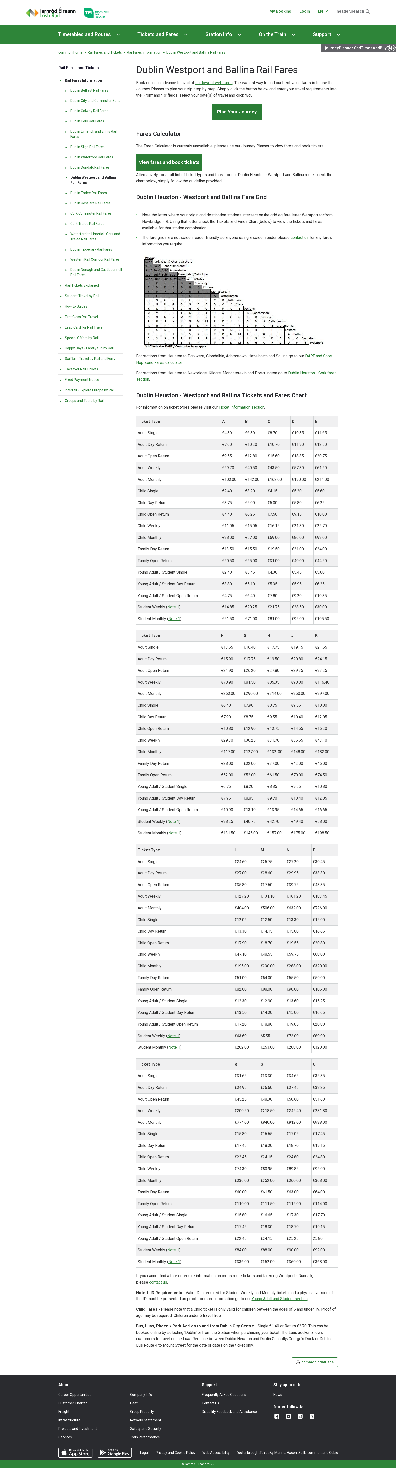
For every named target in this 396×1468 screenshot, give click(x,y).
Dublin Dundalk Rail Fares (87, 167)
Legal (144, 1453)
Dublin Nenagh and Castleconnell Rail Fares (93, 272)
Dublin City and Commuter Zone (93, 101)
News (277, 1395)
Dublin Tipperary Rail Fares (88, 249)
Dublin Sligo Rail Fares (85, 147)
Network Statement (145, 1420)
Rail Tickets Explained (79, 285)
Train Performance (145, 1437)
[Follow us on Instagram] (301, 1416)
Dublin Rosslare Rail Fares (88, 203)
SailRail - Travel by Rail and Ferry (87, 359)
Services (65, 1437)
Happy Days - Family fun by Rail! (86, 348)
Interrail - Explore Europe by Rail (86, 390)
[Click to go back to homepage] (51, 12)
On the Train (272, 34)
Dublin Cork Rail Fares (84, 121)
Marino (279, 1453)
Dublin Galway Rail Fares (86, 111)
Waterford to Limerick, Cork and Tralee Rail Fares (92, 236)
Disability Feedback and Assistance (229, 1412)
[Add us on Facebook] (277, 1416)
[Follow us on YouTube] (289, 1416)
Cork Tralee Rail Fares (84, 224)
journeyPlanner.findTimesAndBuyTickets (360, 48)
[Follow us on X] (313, 1416)
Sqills (302, 1453)
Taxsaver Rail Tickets (78, 369)
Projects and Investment (77, 1429)
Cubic (333, 1453)
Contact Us (210, 1403)
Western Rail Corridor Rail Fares (92, 259)
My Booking (280, 11)
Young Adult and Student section (280, 1298)
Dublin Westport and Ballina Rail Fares (90, 180)
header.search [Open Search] (350, 11)
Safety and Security (145, 1429)
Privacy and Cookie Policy (175, 1453)
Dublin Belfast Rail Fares (86, 90)
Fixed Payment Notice (79, 380)
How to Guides (73, 306)
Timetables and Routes (84, 34)
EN (320, 11)
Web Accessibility (216, 1453)
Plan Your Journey (237, 112)
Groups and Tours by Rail (81, 401)
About (64, 1384)
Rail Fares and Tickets (105, 52)
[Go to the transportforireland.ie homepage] (94, 13)
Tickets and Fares (158, 34)
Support (322, 34)
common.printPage (315, 1362)
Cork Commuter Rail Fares (88, 213)
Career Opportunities (74, 1395)
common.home (70, 52)
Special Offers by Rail (79, 338)
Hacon (292, 1453)
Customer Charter (72, 1403)
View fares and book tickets (169, 162)
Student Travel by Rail (79, 296)
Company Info (141, 1395)
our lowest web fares (214, 82)
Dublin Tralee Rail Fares (86, 193)
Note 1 (173, 607)
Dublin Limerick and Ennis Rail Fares (91, 134)
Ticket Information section (241, 407)
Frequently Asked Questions (224, 1395)
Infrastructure (69, 1420)
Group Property (142, 1412)
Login (304, 11)
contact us (300, 237)
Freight (63, 1412)
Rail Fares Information (144, 52)
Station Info (218, 34)
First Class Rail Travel (78, 317)
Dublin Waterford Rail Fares (89, 157)
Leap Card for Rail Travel (81, 327)
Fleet (134, 1403)
